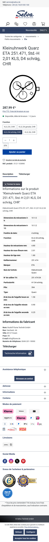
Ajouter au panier (17, 152)
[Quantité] (9, 140)
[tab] (10, 174)
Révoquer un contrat (24, 378)
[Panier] (42, 23)
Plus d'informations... (31, 527)
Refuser (18, 532)
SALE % (43, 30)
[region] (24, 88)
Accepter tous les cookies (25, 538)
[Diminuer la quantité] (5, 140)
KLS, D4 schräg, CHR (12, 132)
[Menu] (3, 30)
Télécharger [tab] (24, 174)
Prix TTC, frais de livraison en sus (16, 111)
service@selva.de (13, 2)
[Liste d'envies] (24, 23)
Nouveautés (31, 30)
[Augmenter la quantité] (14, 140)
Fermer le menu (12, 183)
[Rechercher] (6, 23)
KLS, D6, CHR (30, 132)
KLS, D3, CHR (9, 127)
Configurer (30, 532)
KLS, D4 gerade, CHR (27, 127)
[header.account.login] (33, 23)
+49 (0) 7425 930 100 (20, 5)
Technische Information (15, 353)
